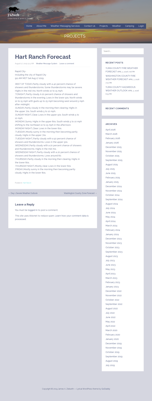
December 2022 (113, 291)
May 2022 (110, 321)
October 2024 (112, 195)
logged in (33, 210)
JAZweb (13, 15)
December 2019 (114, 343)
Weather (116, 26)
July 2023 (110, 260)
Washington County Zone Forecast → (80, 193)
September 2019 (114, 356)
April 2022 (110, 326)
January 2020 (112, 339)
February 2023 (113, 282)
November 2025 (114, 151)
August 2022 (112, 308)
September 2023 (114, 252)
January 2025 (112, 182)
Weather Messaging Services (65, 26)
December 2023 (114, 238)
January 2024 (112, 234)
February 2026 (113, 138)
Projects (104, 26)
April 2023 (110, 273)
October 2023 (112, 247)
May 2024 (110, 217)
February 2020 (113, 334)
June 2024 (111, 212)
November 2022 (114, 295)
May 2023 (110, 269)
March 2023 (111, 278)
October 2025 (112, 155)
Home (29, 26)
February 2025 (113, 177)
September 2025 (114, 160)
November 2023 (114, 243)
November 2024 (114, 190)
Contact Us (89, 26)
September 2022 (114, 304)
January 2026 (112, 142)
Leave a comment (66, 63)
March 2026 (111, 134)
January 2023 (112, 286)
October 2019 (112, 352)
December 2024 (114, 186)
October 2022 (112, 300)
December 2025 (114, 147)
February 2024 (113, 230)
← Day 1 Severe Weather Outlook (23, 193)
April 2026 (111, 129)
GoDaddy (106, 389)
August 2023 (112, 256)
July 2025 (110, 169)
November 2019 (114, 347)
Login (141, 26)
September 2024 (114, 199)
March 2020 (111, 330)
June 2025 (111, 173)
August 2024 (112, 204)
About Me (41, 26)
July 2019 (110, 365)
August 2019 (112, 361)
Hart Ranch (27, 183)
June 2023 (111, 265)
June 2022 (110, 317)
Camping (129, 26)
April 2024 (111, 221)
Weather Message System (46, 63)
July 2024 (110, 208)
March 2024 (111, 225)
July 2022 (110, 313)
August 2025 (112, 164)
